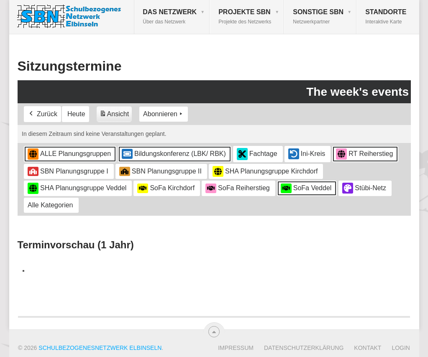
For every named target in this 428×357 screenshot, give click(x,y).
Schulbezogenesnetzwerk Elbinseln (99, 347)
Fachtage (256, 154)
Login (401, 347)
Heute (76, 114)
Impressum (236, 347)
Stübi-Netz (364, 188)
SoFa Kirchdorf (166, 188)
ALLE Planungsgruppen (69, 154)
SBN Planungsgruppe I (68, 171)
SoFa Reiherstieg (237, 188)
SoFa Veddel (305, 188)
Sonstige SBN (318, 16)
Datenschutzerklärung (303, 347)
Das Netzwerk (170, 16)
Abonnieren (163, 114)
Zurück (42, 114)
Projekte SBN (244, 16)
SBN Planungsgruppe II (160, 171)
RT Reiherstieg (364, 154)
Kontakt (367, 347)
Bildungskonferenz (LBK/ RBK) (174, 154)
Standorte (385, 16)
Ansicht (115, 115)
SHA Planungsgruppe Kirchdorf (265, 171)
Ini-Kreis (306, 154)
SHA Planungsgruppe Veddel (77, 188)
